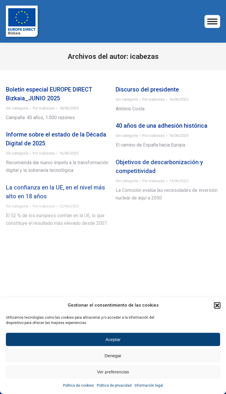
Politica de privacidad (114, 385)
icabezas (144, 56)
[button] (217, 305)
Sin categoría (17, 108)
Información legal (148, 385)
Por (44, 108)
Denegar (113, 355)
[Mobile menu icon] (212, 21)
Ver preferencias (113, 371)
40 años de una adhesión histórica (161, 125)
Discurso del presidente (147, 89)
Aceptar (113, 339)
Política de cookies (78, 385)
